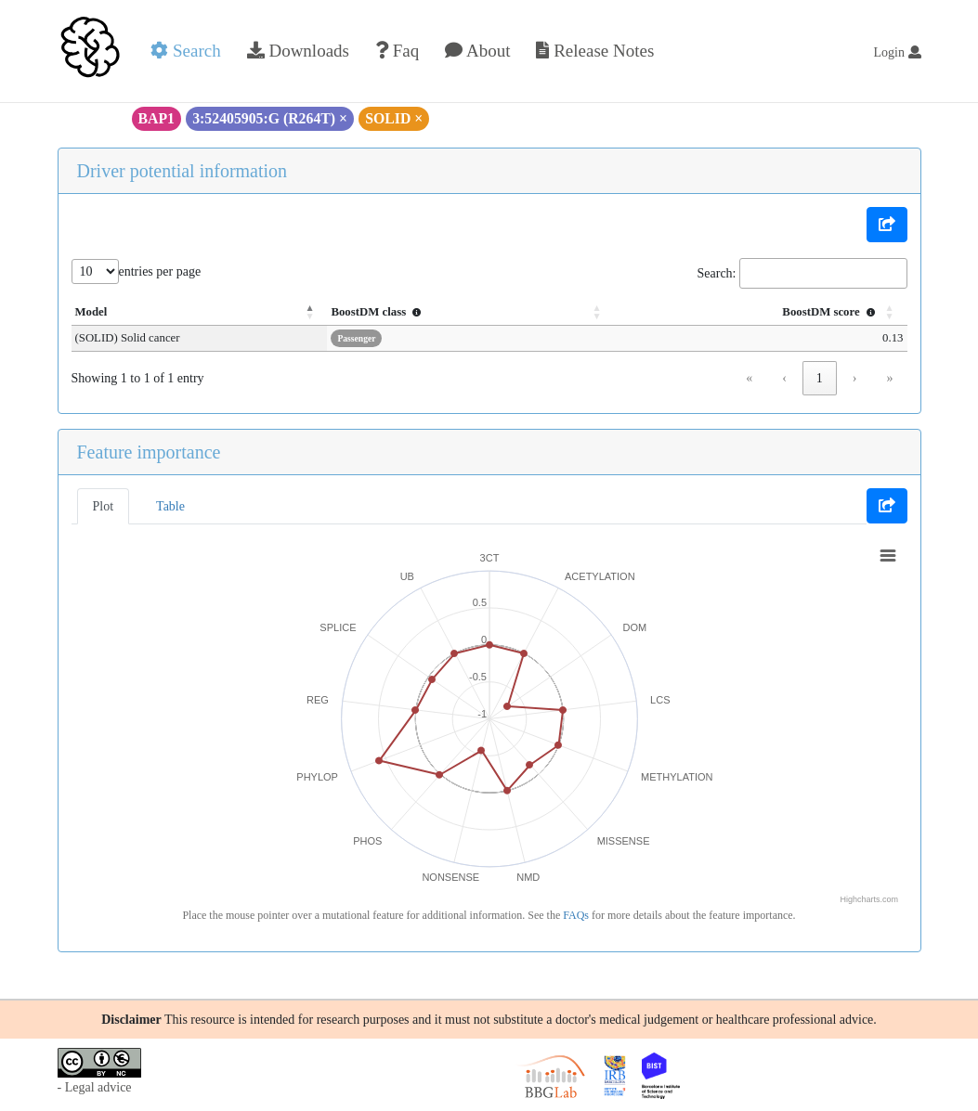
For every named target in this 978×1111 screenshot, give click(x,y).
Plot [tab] (103, 506)
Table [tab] (170, 506)
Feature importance (149, 452)
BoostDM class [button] (378, 311)
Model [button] (91, 311)
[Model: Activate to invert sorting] (200, 313)
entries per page (160, 271)
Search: (717, 273)
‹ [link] (784, 378)
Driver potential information (182, 171)
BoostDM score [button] (830, 311)
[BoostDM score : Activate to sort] (761, 313)
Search (185, 50)
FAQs (576, 915)
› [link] (855, 378)
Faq (397, 50)
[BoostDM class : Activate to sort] (470, 313)
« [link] (749, 378)
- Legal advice (95, 1087)
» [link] (890, 378)
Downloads (298, 50)
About (477, 50)
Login (897, 52)
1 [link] (819, 378)
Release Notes (595, 50)
